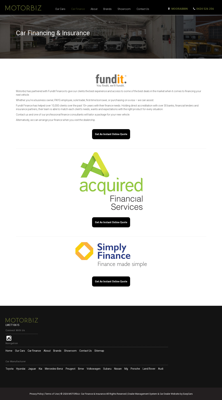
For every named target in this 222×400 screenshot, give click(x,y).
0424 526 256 (205, 8)
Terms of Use (52, 393)
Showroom (124, 9)
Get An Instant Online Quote (111, 134)
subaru (107, 368)
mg (126, 368)
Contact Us (143, 9)
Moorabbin (179, 8)
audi (160, 368)
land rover (149, 368)
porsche (135, 368)
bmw (81, 368)
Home (9, 350)
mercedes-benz (54, 368)
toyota (9, 368)
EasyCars (188, 393)
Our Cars (60, 9)
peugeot (70, 368)
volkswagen (94, 368)
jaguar (32, 368)
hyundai (20, 368)
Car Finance (78, 9)
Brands (107, 9)
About (94, 9)
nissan (118, 368)
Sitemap (99, 350)
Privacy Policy (37, 393)
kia (40, 368)
